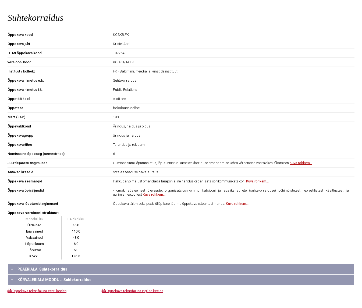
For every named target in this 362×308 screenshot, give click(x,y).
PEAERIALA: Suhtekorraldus (39, 269)
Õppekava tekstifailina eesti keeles (37, 291)
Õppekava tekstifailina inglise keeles (132, 291)
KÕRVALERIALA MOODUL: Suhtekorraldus (51, 280)
